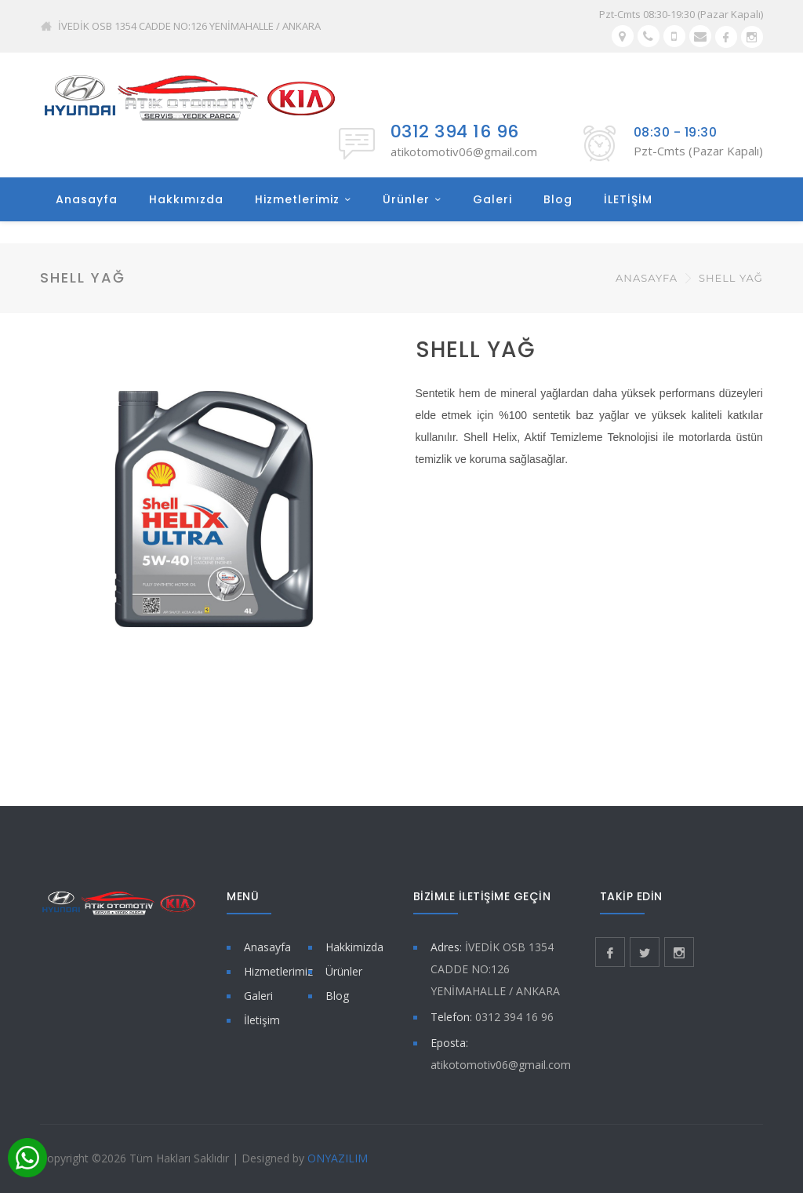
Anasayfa (87, 199)
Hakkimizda (354, 946)
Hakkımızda (186, 199)
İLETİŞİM (628, 199)
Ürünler (406, 199)
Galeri (492, 199)
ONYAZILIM (337, 1158)
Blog (557, 199)
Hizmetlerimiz (297, 199)
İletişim (262, 1019)
